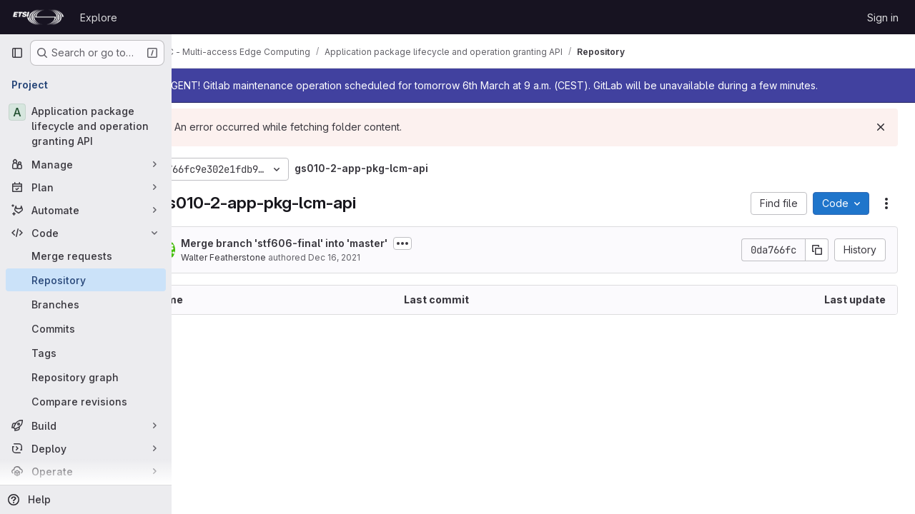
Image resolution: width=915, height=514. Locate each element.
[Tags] (86, 352)
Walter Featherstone (272, 257)
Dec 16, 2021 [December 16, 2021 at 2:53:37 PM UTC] (383, 257)
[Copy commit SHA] (817, 249)
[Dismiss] (880, 127)
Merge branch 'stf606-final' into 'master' (332, 243)
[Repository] (86, 279)
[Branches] (86, 304)
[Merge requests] (86, 255)
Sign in (883, 17)
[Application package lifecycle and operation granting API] (86, 126)
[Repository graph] (86, 377)
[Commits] (86, 328)
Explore (98, 17)
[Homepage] (38, 17)
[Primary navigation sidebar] (17, 52)
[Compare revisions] (86, 401)
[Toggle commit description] (451, 243)
